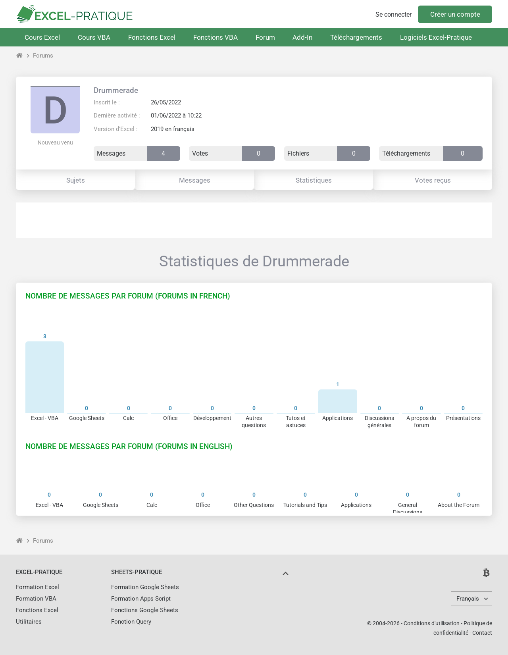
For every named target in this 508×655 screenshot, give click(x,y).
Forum (265, 37)
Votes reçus (433, 180)
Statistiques (314, 180)
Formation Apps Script (141, 598)
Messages (194, 180)
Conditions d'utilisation (432, 623)
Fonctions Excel (151, 37)
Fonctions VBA (215, 37)
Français (467, 598)
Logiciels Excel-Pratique (436, 37)
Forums (43, 55)
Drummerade (116, 90)
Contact (482, 633)
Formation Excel (37, 587)
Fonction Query (131, 621)
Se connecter (393, 14)
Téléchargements (356, 37)
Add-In (302, 37)
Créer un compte (455, 14)
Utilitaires (29, 621)
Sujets (75, 180)
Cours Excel (42, 37)
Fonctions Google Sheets (144, 610)
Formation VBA (36, 598)
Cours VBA (94, 37)
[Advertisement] (254, 220)
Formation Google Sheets (145, 587)
